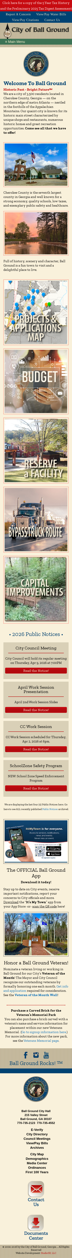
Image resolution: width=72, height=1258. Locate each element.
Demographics (37, 1158)
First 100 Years (37, 1172)
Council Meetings (37, 1138)
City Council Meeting (36, 647)
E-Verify (37, 1130)
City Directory (37, 1134)
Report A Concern (18, 14)
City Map (37, 1154)
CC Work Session (36, 726)
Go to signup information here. (44, 1032)
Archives (37, 1147)
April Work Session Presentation (36, 689)
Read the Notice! (36, 671)
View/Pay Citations (25, 20)
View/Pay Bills (37, 1143)
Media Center (37, 1163)
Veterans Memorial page (41, 1041)
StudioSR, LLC (48, 1253)
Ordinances (37, 1167)
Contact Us (52, 20)
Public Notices (50, 809)
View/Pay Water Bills (51, 14)
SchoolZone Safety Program (36, 765)
